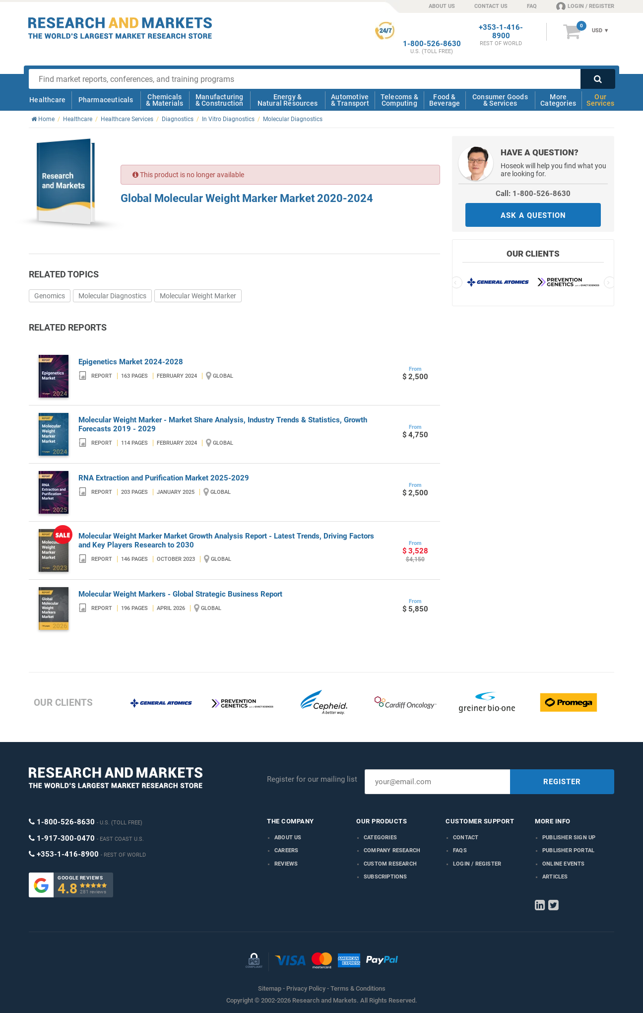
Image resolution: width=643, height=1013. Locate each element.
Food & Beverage (444, 100)
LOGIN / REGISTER (585, 6)
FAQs (460, 850)
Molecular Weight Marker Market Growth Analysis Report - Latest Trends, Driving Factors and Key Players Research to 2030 (226, 540)
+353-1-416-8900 (501, 31)
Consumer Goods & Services (500, 100)
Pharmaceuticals (105, 100)
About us (288, 837)
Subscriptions (385, 877)
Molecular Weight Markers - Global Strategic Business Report (180, 594)
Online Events (563, 864)
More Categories (558, 100)
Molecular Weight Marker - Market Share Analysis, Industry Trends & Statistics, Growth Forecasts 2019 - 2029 (222, 424)
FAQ (532, 6)
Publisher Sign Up (568, 837)
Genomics (49, 296)
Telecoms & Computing (399, 100)
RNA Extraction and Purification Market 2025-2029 (163, 477)
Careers (286, 850)
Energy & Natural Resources (287, 100)
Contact (465, 837)
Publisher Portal (568, 850)
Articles (555, 877)
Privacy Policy (305, 988)
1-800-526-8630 (432, 44)
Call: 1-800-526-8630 (533, 193)
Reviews (286, 864)
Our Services (600, 100)
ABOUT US (442, 6)
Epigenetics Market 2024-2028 (130, 361)
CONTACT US (491, 6)
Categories (380, 837)
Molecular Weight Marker (198, 296)
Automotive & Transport (350, 100)
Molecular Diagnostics (112, 296)
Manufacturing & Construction (219, 100)
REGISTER (562, 781)
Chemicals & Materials (164, 100)
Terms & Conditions (358, 988)
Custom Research (390, 864)
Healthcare (47, 100)
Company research (392, 850)
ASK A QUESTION (533, 215)
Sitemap (269, 988)
